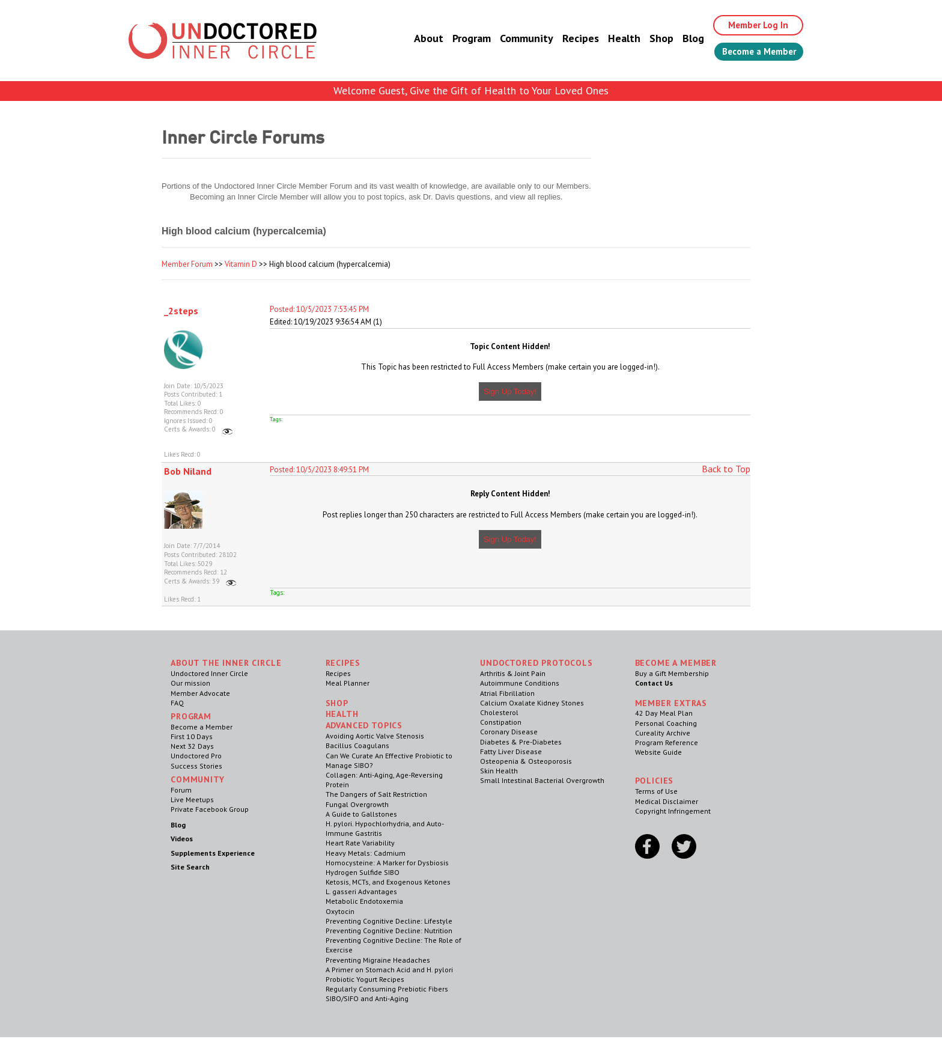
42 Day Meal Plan (664, 712)
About (418, 39)
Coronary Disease (509, 731)
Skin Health (499, 770)
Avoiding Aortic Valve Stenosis (375, 735)
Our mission (190, 682)
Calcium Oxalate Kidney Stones (532, 702)
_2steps (181, 311)
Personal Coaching (666, 723)
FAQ (177, 702)
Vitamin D (241, 264)
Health (614, 39)
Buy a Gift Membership (672, 673)
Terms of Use (656, 791)
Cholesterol (499, 712)
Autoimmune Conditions (519, 682)
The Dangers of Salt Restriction (376, 794)
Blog (683, 39)
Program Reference (666, 742)
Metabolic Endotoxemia (364, 901)
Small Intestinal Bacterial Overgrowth (542, 780)
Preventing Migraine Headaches (378, 959)
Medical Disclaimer (666, 801)
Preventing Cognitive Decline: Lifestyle (389, 920)
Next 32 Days (192, 746)
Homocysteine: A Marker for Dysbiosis (387, 862)
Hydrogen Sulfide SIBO (363, 872)
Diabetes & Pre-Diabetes (521, 741)
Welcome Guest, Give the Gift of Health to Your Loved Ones (471, 90)
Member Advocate (200, 693)
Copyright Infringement (673, 810)
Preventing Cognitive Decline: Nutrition (389, 930)
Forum (181, 789)
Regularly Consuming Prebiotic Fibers (387, 988)
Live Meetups (192, 799)
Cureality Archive (662, 732)
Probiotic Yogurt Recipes (365, 979)
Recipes (570, 39)
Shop (651, 39)
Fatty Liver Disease (511, 751)
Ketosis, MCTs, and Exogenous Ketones (388, 881)
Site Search (190, 866)
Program (461, 39)
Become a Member (753, 52)
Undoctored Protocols (536, 662)
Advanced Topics (364, 725)
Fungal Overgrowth (357, 804)
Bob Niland (187, 471)
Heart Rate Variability (360, 842)
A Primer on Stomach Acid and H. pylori (389, 969)
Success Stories (196, 765)
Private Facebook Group (210, 809)
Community (516, 39)
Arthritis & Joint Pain (512, 673)
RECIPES (343, 662)
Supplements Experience (213, 853)
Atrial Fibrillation (507, 693)
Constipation (500, 722)
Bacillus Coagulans (357, 745)
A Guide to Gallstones (361, 813)
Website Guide (658, 752)
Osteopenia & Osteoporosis (526, 761)
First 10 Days (192, 736)
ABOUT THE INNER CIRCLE (226, 662)
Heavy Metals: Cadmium (366, 853)
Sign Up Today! (510, 391)
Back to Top (726, 469)
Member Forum (187, 264)
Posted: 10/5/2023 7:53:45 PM (319, 309)
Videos (182, 838)
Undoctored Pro (196, 755)
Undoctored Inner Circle (209, 673)
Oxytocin (340, 911)
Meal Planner (347, 682)
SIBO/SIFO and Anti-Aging (367, 998)
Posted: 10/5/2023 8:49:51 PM (319, 470)
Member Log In (751, 25)
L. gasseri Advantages (361, 891)
